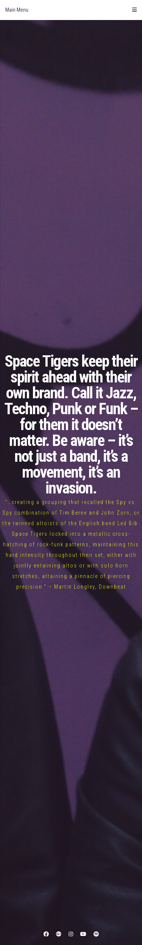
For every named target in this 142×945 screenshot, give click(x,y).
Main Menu (71, 10)
